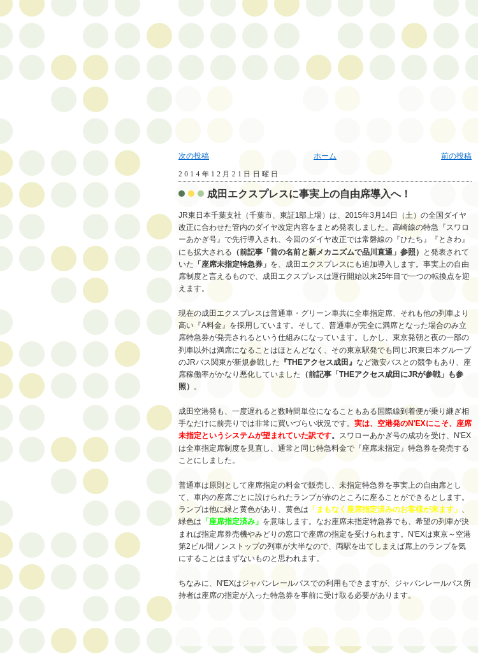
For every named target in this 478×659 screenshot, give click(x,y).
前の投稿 (456, 156)
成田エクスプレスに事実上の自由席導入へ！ (309, 193)
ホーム (325, 156)
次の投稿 (193, 156)
